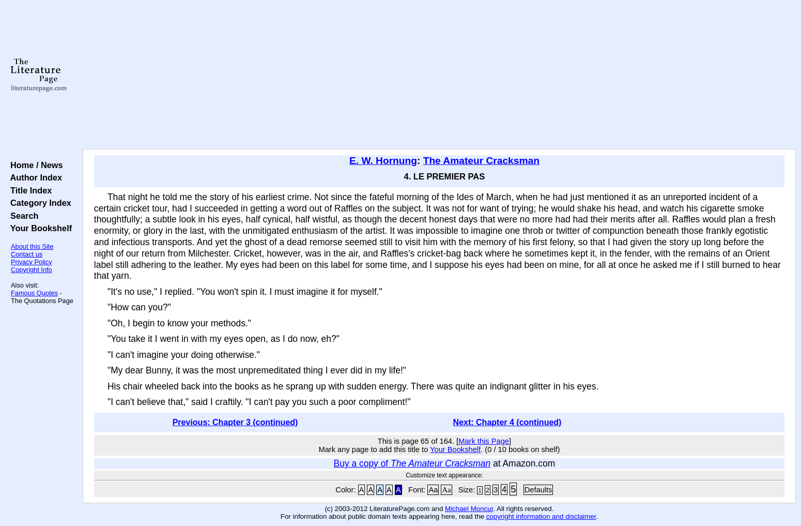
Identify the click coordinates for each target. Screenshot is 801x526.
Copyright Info (31, 270)
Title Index (29, 190)
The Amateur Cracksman (481, 160)
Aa (433, 490)
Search (22, 215)
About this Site (32, 246)
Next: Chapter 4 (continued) (507, 422)
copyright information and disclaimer (541, 516)
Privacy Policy (31, 262)
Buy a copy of (412, 463)
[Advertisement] (439, 75)
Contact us (26, 254)
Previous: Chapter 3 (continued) (235, 422)
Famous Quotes (34, 293)
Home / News (34, 165)
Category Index (38, 202)
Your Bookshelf (39, 228)
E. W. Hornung (383, 160)
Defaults (538, 490)
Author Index (34, 177)
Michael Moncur (469, 509)
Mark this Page (483, 441)
